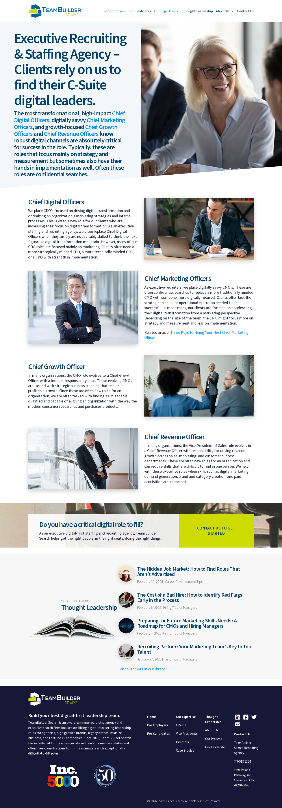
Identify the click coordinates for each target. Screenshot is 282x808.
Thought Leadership (197, 11)
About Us (223, 11)
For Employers (115, 11)
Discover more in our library (142, 668)
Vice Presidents (187, 733)
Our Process (213, 739)
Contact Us (245, 11)
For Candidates (140, 11)
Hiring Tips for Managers (180, 607)
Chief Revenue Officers (71, 134)
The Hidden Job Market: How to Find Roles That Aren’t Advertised (188, 571)
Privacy (215, 801)
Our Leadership (215, 747)
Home (151, 717)
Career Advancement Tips (183, 581)
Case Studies (185, 750)
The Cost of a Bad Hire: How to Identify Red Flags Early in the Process (189, 597)
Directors (182, 742)
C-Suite (181, 725)
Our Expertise (164, 11)
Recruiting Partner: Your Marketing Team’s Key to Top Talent (194, 649)
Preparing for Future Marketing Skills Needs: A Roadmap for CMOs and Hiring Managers (187, 623)
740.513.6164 (242, 761)
